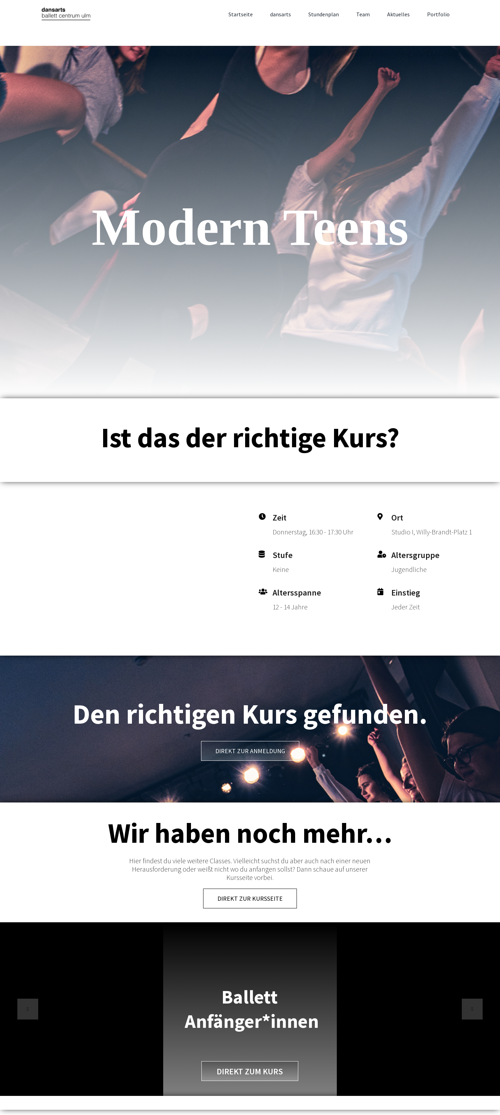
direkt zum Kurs (250, 1071)
